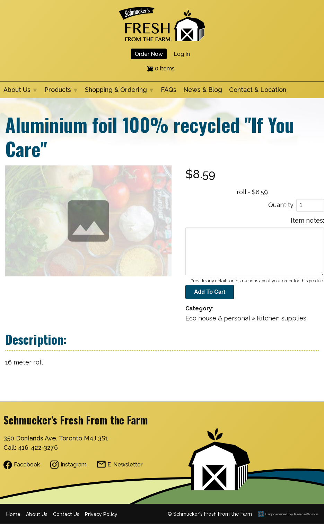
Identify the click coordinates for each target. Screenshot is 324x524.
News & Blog (202, 89)
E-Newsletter (124, 464)
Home (13, 514)
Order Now (149, 54)
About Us (18, 92)
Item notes (307, 220)
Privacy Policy (101, 514)
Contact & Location (257, 89)
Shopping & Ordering (117, 92)
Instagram (74, 464)
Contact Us (66, 514)
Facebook (27, 464)
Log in (182, 54)
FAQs (168, 89)
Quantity (281, 204)
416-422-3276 (38, 447)
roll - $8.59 (252, 192)
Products (59, 92)
